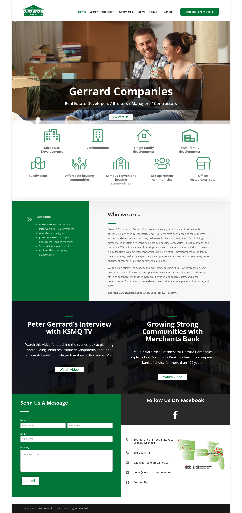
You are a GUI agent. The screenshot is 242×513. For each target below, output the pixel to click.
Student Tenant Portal (200, 12)
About (153, 12)
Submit (31, 481)
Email (24, 433)
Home (82, 12)
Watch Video (69, 369)
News (141, 12)
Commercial (126, 12)
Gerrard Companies (121, 91)
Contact (169, 12)
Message (26, 447)
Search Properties (101, 12)
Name (24, 420)
